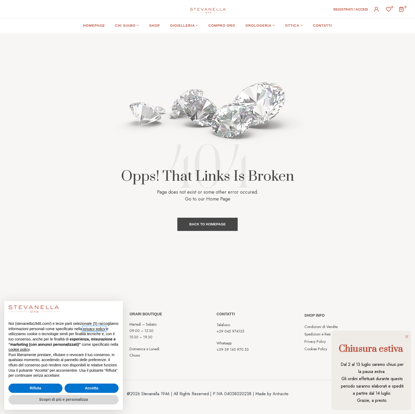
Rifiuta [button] (35, 388)
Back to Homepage (207, 224)
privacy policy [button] (94, 329)
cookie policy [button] (18, 349)
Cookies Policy (315, 349)
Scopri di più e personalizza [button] (63, 399)
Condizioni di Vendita (321, 326)
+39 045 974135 (230, 331)
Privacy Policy (315, 341)
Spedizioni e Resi (317, 334)
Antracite (280, 394)
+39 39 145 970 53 (232, 349)
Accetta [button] (91, 388)
